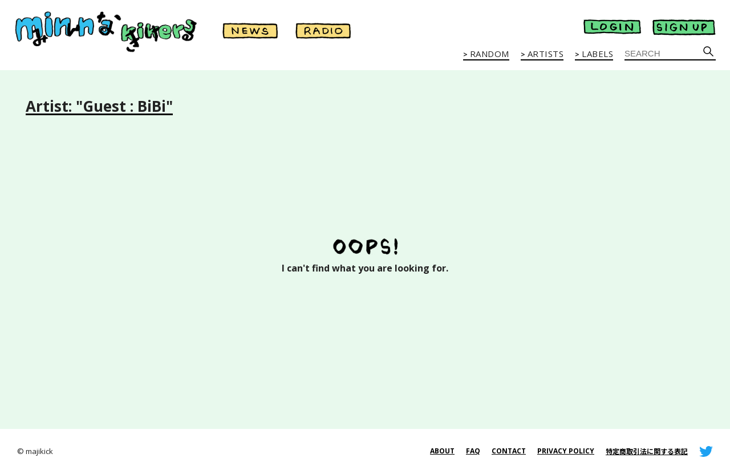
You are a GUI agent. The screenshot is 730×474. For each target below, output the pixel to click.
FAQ (473, 451)
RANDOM (489, 54)
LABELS (597, 54)
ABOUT (442, 451)
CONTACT (509, 451)
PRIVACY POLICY (565, 451)
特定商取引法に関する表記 (647, 451)
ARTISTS (546, 54)
